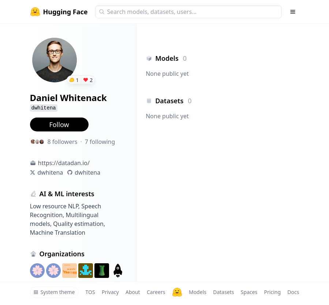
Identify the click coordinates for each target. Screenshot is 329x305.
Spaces (249, 292)
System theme (54, 292)
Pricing (272, 292)
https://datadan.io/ (64, 163)
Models (197, 292)
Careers (156, 292)
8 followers (63, 142)
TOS (90, 292)
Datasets (223, 292)
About (133, 292)
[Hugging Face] (177, 292)
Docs (293, 292)
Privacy (110, 292)
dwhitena (50, 172)
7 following (100, 142)
